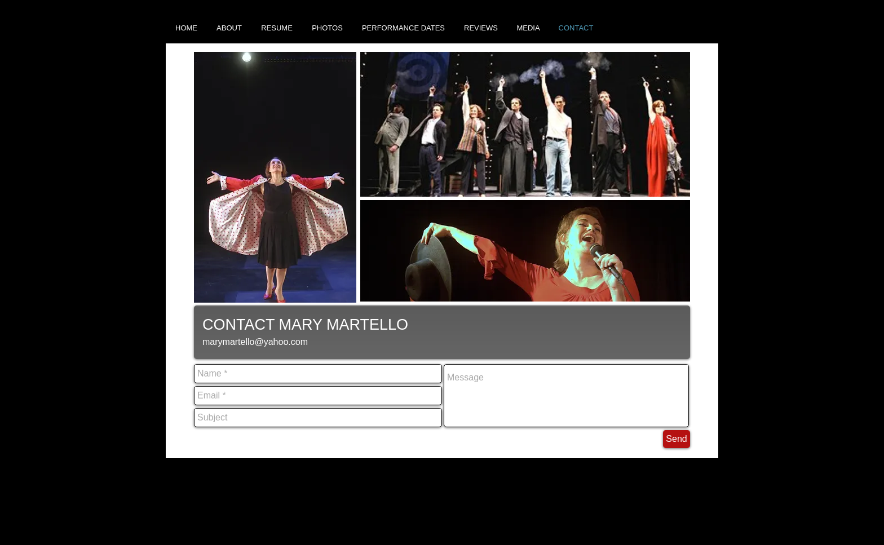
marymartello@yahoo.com (255, 342)
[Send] (676, 439)
